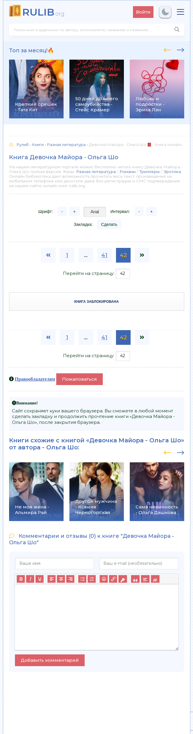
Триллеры (149, 171)
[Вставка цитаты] (135, 579)
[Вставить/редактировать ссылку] (113, 579)
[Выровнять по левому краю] (51, 579)
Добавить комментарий (50, 660)
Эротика (172, 171)
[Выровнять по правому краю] (70, 579)
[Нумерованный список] (92, 579)
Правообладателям (35, 379)
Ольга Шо (62, 447)
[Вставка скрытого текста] (155, 579)
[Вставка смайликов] (104, 579)
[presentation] (167, 49)
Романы (127, 171)
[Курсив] (30, 579)
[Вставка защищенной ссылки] (122, 579)
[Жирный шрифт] (21, 579)
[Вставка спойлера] (145, 579)
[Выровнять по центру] (61, 579)
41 (104, 255)
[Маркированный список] (82, 579)
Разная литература (96, 171)
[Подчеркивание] (39, 579)
